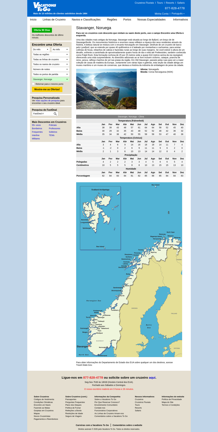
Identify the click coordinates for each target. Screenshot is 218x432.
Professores (54, 128)
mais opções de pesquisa (48, 100)
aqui (152, 377)
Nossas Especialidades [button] (151, 19)
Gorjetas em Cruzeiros (43, 410)
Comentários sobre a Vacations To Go (110, 416)
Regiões (112, 19)
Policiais (53, 125)
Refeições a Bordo (73, 410)
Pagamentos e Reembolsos (46, 419)
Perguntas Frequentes (75, 402)
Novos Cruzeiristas (42, 416)
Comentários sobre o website (127, 425)
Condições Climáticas (43, 402)
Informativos (180, 19)
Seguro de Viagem (73, 416)
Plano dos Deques (73, 405)
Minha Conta (161, 13)
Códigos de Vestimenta (44, 399)
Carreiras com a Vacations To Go (92, 425)
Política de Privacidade (172, 399)
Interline (36, 135)
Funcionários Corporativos (105, 410)
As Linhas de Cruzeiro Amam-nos (109, 413)
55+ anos (36, 125)
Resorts (170, 3)
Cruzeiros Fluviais (144, 3)
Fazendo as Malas (42, 408)
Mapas (37, 413)
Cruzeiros (139, 399)
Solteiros (53, 132)
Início (33, 19)
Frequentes (37, 132)
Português (177, 13)
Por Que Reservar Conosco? (107, 402)
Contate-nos (99, 408)
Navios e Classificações (86, 19)
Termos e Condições (171, 405)
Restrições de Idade (74, 413)
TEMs (51, 135)
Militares (36, 138)
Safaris (181, 3)
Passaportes (70, 399)
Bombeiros (37, 128)
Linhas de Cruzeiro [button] (54, 19)
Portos (127, 19)
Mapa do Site (167, 402)
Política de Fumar (73, 408)
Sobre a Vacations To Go (105, 399)
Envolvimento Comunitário (105, 405)
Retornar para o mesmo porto (49, 84)
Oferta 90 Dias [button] (42, 30)
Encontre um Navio (42, 405)
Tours (160, 3)
